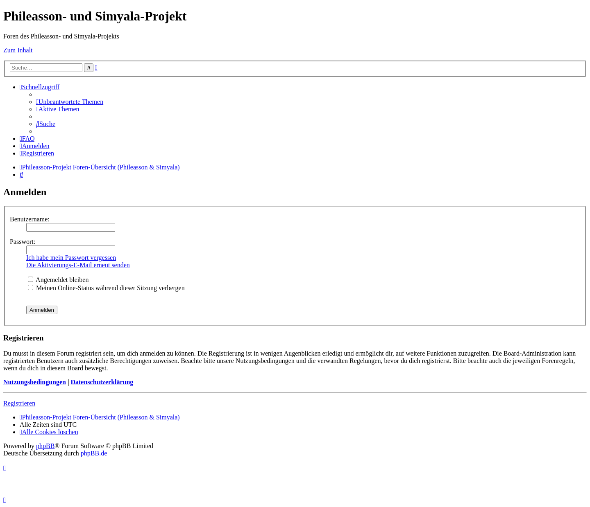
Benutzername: (30, 219)
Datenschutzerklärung (101, 382)
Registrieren (19, 403)
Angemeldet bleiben (58, 279)
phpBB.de (94, 453)
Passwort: (22, 241)
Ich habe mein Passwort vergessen (71, 257)
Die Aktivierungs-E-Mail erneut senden (78, 264)
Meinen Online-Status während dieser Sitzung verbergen (106, 287)
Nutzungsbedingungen (34, 382)
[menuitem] (69, 101)
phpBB (45, 445)
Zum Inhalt (18, 50)
